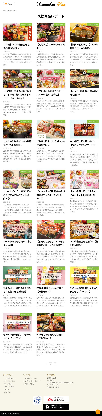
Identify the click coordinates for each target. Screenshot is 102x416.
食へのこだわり (9, 381)
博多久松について (30, 378)
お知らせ (7, 392)
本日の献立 (8, 384)
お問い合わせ (29, 384)
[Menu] (9, 4)
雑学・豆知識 (9, 386)
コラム (6, 389)
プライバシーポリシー (32, 381)
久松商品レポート (10, 378)
